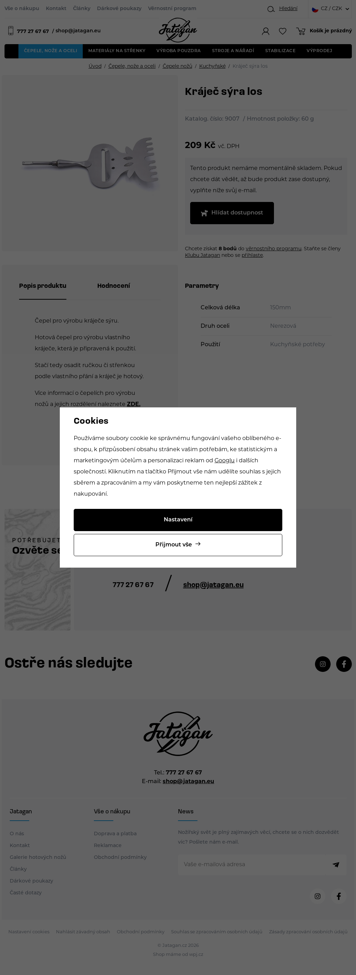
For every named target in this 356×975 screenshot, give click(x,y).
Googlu (225, 461)
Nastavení (178, 520)
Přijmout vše (173, 545)
